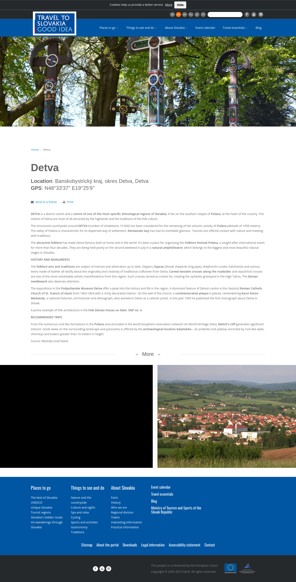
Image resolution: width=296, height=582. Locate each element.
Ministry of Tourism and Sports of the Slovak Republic (176, 510)
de (184, 14)
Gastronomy (79, 527)
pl (197, 14)
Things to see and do (142, 28)
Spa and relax (80, 512)
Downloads (130, 544)
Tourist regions (41, 512)
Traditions (77, 532)
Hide (180, 5)
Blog (258, 28)
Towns (115, 517)
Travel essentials (235, 28)
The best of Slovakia (44, 498)
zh (203, 14)
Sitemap (86, 544)
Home (35, 149)
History (116, 502)
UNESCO (36, 502)
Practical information (125, 527)
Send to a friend (46, 202)
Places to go (109, 28)
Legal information (153, 544)
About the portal (107, 544)
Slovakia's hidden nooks (47, 517)
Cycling (75, 517)
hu (191, 14)
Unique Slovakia (41, 507)
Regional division (122, 512)
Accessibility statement (184, 544)
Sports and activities (84, 522)
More (168, 5)
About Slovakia (176, 28)
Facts (114, 498)
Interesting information (126, 522)
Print (70, 202)
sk (172, 14)
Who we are (119, 507)
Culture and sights (83, 507)
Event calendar (205, 28)
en (178, 14)
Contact (210, 544)
